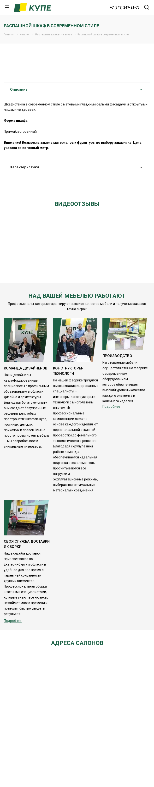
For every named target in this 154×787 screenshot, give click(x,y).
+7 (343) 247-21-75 (125, 7)
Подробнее (111, 406)
